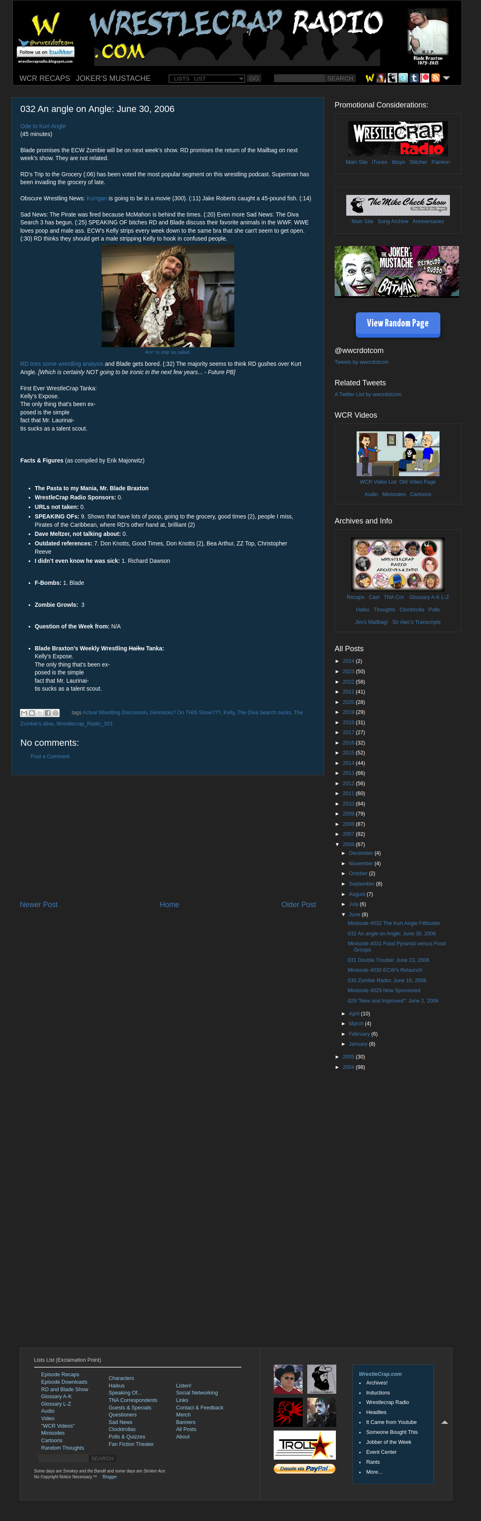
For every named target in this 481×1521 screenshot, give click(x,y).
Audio (371, 494)
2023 (349, 671)
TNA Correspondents (133, 1400)
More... (374, 1472)
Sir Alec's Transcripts (416, 622)
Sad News (120, 1422)
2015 (349, 753)
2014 (349, 763)
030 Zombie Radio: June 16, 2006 (386, 980)
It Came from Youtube (391, 1422)
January (359, 1044)
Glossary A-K (424, 597)
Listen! (184, 1386)
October (359, 873)
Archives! (377, 1383)
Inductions (378, 1393)
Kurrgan (97, 198)
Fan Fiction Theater (131, 1444)
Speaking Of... (125, 1393)
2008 (349, 824)
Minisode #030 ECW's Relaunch (384, 970)
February (360, 1034)
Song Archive (393, 221)
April (355, 1014)
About (183, 1437)
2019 (349, 712)
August (358, 894)
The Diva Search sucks (264, 712)
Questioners (123, 1415)
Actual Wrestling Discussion (115, 712)
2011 (349, 793)
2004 (349, 1067)
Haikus (117, 1386)
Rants (373, 1462)
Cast (374, 597)
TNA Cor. (394, 597)
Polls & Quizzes (127, 1437)
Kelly (228, 712)
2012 (349, 783)
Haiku (362, 610)
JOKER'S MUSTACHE (113, 78)
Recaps (355, 597)
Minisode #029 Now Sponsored (383, 990)
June (355, 914)
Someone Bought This (392, 1432)
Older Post (299, 904)
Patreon (441, 162)
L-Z (444, 597)
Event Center (381, 1452)
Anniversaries (428, 221)
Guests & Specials (130, 1408)
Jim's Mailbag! (371, 622)
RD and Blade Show (64, 1389)
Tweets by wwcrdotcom (362, 362)
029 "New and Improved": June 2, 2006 (392, 1001)
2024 (349, 661)
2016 (349, 743)
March (357, 1024)
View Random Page (398, 324)
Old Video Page (417, 482)
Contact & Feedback (199, 1408)
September (362, 884)
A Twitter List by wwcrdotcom (368, 394)
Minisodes (394, 494)
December (362, 853)
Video (47, 1418)
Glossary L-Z (56, 1404)
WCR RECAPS (44, 78)
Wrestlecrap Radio (387, 1402)
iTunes (379, 162)
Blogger (110, 1477)
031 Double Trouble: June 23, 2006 (388, 960)
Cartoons (420, 494)
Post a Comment (50, 756)
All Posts (186, 1429)
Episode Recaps (60, 1374)
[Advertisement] (168, 837)
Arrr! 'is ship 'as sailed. (168, 352)
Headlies (376, 1412)
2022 (349, 682)
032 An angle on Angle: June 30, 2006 (391, 934)
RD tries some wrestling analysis (61, 363)
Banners (186, 1422)
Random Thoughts (62, 1448)
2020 (349, 702)
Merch (183, 1415)
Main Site (357, 162)
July (354, 904)
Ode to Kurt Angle (43, 126)
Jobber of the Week (388, 1442)
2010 (349, 804)
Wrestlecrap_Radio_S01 (84, 724)
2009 (349, 814)
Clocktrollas (122, 1429)
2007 (349, 834)
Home (169, 904)
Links (182, 1400)
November (362, 863)
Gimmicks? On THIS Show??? (185, 712)
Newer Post (39, 904)
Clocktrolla (412, 610)
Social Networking (197, 1393)
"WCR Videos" (58, 1426)
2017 (349, 732)
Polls (434, 610)
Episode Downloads (64, 1382)
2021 (349, 692)
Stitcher (419, 162)
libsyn (398, 162)
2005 (349, 1057)
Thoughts (385, 610)
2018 (349, 722)
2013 (349, 773)
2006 (349, 844)
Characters (121, 1378)
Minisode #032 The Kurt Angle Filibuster (393, 923)
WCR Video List (378, 482)
